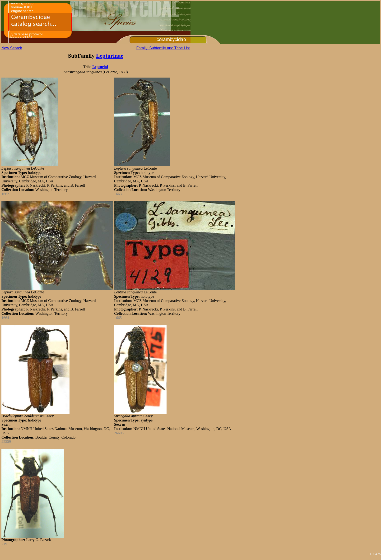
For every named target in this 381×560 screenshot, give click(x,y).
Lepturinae (109, 56)
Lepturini (100, 67)
